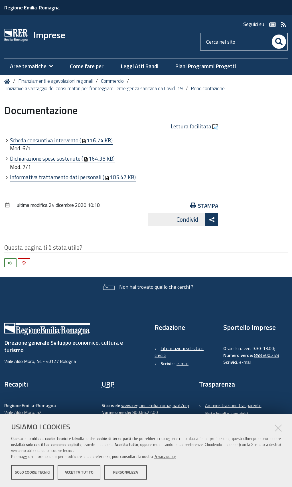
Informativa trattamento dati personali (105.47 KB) (73, 177)
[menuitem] (34, 66)
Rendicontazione (208, 88)
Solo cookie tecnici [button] (32, 472)
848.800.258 (266, 355)
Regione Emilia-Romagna (32, 7)
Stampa (204, 205)
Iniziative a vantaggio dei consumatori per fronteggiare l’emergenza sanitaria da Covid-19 (94, 88)
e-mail (182, 363)
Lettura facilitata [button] (194, 126)
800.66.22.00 (145, 412)
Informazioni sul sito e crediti (179, 352)
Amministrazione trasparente (233, 405)
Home (8, 81)
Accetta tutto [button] (79, 472)
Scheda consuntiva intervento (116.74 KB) (61, 140)
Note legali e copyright (227, 413)
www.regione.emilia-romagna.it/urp (155, 405)
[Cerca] (279, 42)
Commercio (112, 81)
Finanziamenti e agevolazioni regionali (55, 81)
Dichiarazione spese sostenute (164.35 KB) (62, 158)
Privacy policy (165, 456)
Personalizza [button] (125, 472)
